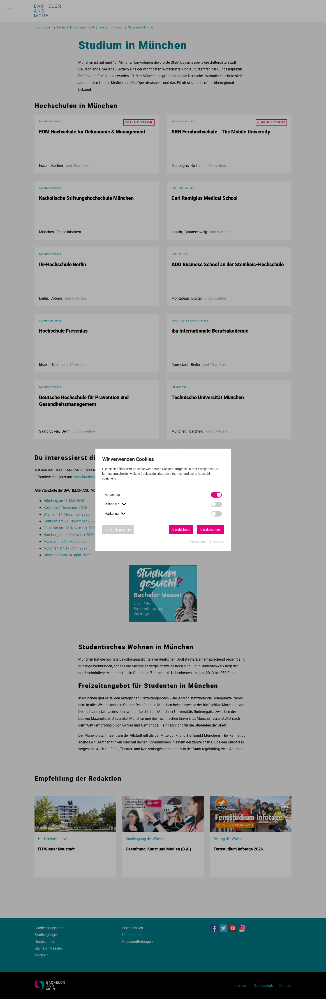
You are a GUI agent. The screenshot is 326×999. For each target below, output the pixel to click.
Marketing (115, 513)
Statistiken (115, 504)
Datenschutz (198, 541)
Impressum (217, 541)
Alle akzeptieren (211, 529)
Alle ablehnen (181, 529)
